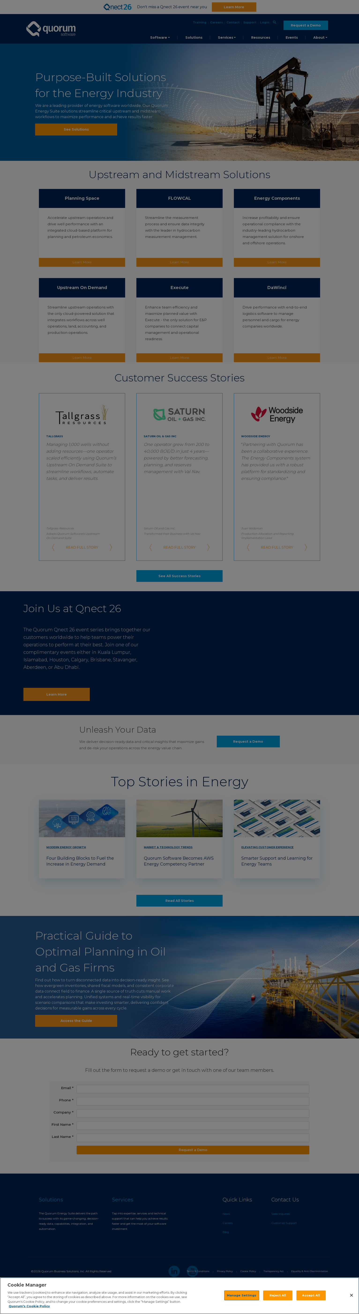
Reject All (277, 1295)
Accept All (311, 1295)
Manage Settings (242, 1295)
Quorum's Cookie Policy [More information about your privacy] (29, 1306)
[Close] (351, 1295)
